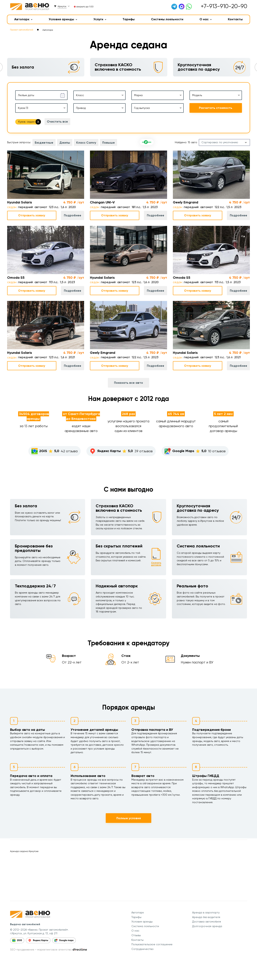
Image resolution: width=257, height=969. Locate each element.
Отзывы (136, 935)
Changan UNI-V (102, 202)
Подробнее (72, 215)
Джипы (64, 142)
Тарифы (129, 19)
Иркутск (62, 6)
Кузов (23, 107)
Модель (197, 95)
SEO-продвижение (22, 949)
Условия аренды (63, 19)
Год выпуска (142, 107)
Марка (138, 95)
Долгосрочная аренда (207, 926)
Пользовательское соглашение (151, 944)
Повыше (108, 142)
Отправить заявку (31, 215)
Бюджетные (44, 142)
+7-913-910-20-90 (224, 6)
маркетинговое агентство (54, 949)
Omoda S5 (16, 278)
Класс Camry (86, 142)
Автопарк (23, 19)
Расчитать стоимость (215, 108)
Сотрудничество (142, 948)
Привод (81, 107)
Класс (80, 95)
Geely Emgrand (185, 202)
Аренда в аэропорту (206, 912)
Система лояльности (145, 926)
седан (11, 207)
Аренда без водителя (206, 917)
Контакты (235, 19)
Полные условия (128, 818)
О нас (206, 19)
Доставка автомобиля (206, 921)
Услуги (99, 19)
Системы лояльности (167, 19)
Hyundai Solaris (19, 202)
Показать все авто (128, 383)
